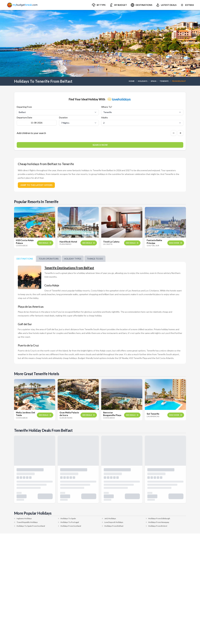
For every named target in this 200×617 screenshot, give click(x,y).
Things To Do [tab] (95, 258)
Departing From (24, 107)
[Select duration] (79, 123)
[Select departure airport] (58, 112)
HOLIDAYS (142, 81)
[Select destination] (142, 112)
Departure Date (24, 117)
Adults (104, 117)
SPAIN (153, 81)
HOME (132, 81)
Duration (63, 117)
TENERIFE (164, 81)
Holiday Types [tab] (72, 258)
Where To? (106, 107)
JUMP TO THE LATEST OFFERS (36, 185)
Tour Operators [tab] (49, 258)
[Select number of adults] (142, 123)
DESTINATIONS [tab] (25, 258)
